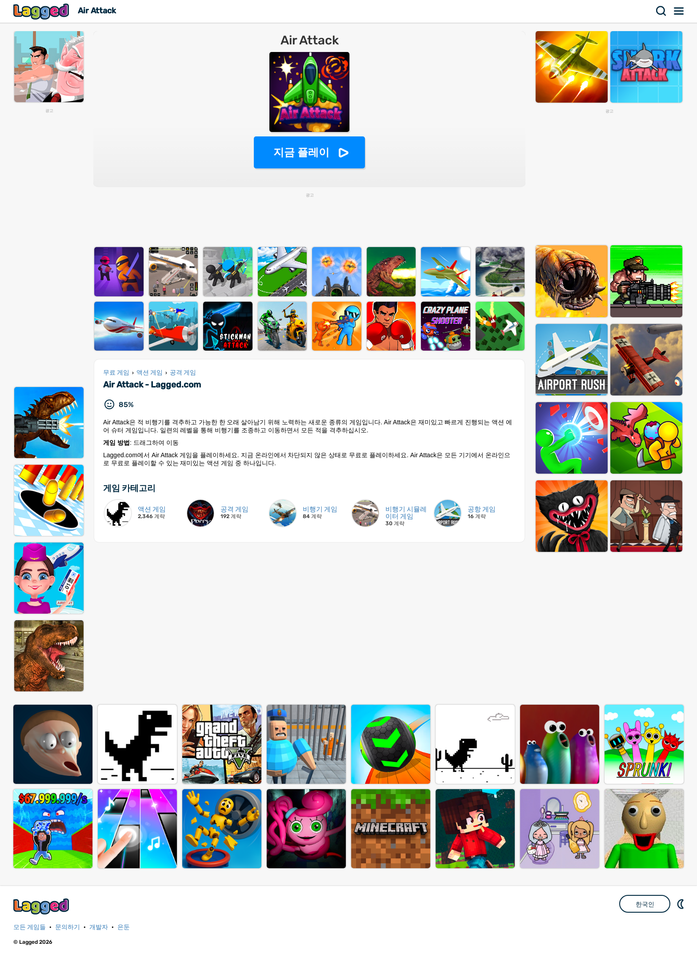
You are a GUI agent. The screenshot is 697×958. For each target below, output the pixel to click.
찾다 (661, 11)
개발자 (98, 927)
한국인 (645, 904)
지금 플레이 (301, 152)
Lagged (42, 11)
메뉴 (679, 11)
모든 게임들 (29, 927)
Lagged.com (42, 906)
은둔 (123, 927)
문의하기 (67, 927)
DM (681, 904)
